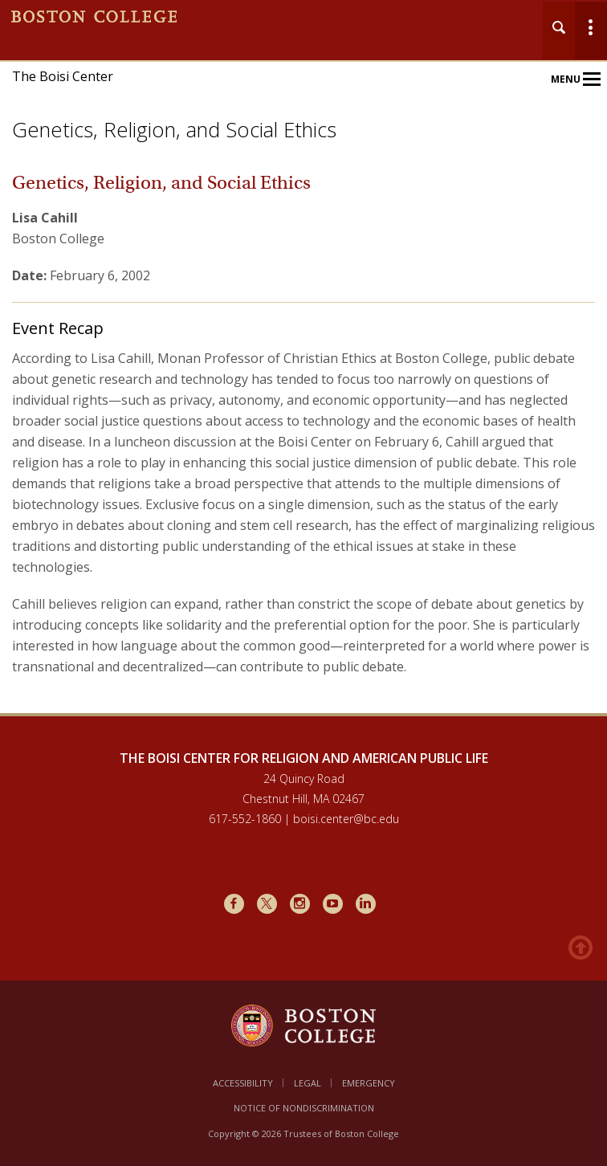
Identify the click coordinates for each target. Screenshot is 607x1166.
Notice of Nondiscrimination (304, 1108)
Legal (307, 1083)
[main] (303, 452)
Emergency (368, 1083)
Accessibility (243, 1083)
